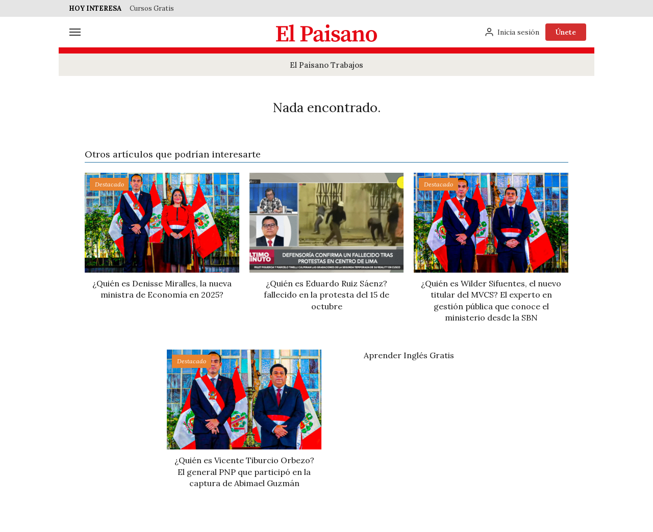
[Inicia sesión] (511, 32)
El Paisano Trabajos (326, 65)
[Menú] (75, 32)
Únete (566, 32)
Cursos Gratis (152, 8)
